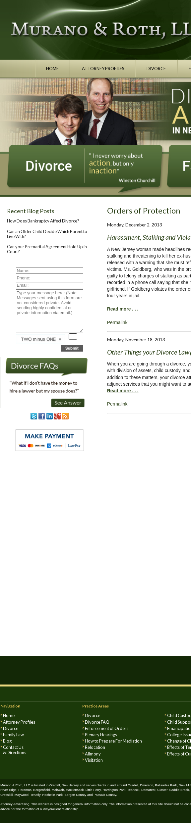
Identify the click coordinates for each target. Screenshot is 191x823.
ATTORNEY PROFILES (102, 68)
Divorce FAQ (97, 722)
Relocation (95, 747)
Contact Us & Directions (14, 750)
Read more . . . (123, 309)
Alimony (93, 753)
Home (9, 715)
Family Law (13, 734)
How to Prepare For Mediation (113, 741)
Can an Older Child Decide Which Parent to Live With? (47, 234)
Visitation (94, 760)
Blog (7, 741)
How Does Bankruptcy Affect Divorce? (43, 220)
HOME (52, 68)
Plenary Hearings (101, 734)
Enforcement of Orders (106, 728)
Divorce (10, 728)
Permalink (117, 322)
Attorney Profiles (19, 722)
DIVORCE (156, 68)
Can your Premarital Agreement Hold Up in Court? (47, 249)
